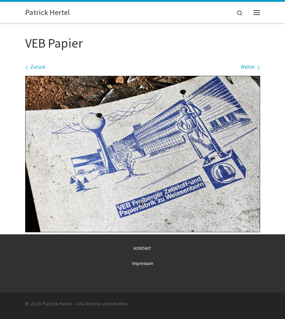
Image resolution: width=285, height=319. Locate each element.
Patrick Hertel (57, 304)
